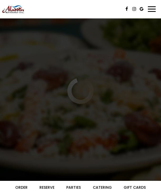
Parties (73, 187)
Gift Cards (135, 187)
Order (21, 187)
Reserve (46, 187)
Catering (102, 187)
